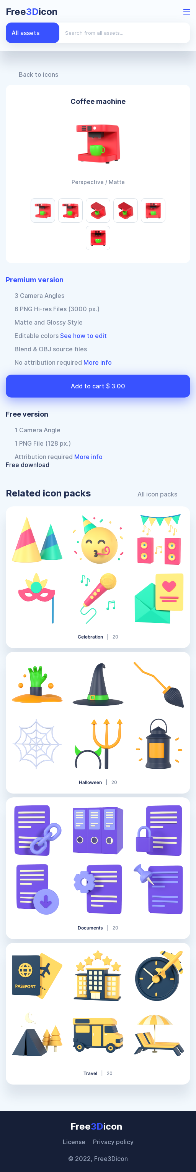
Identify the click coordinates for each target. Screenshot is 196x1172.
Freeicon (31, 11)
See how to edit (83, 335)
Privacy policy (113, 1142)
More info (97, 362)
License (74, 1142)
